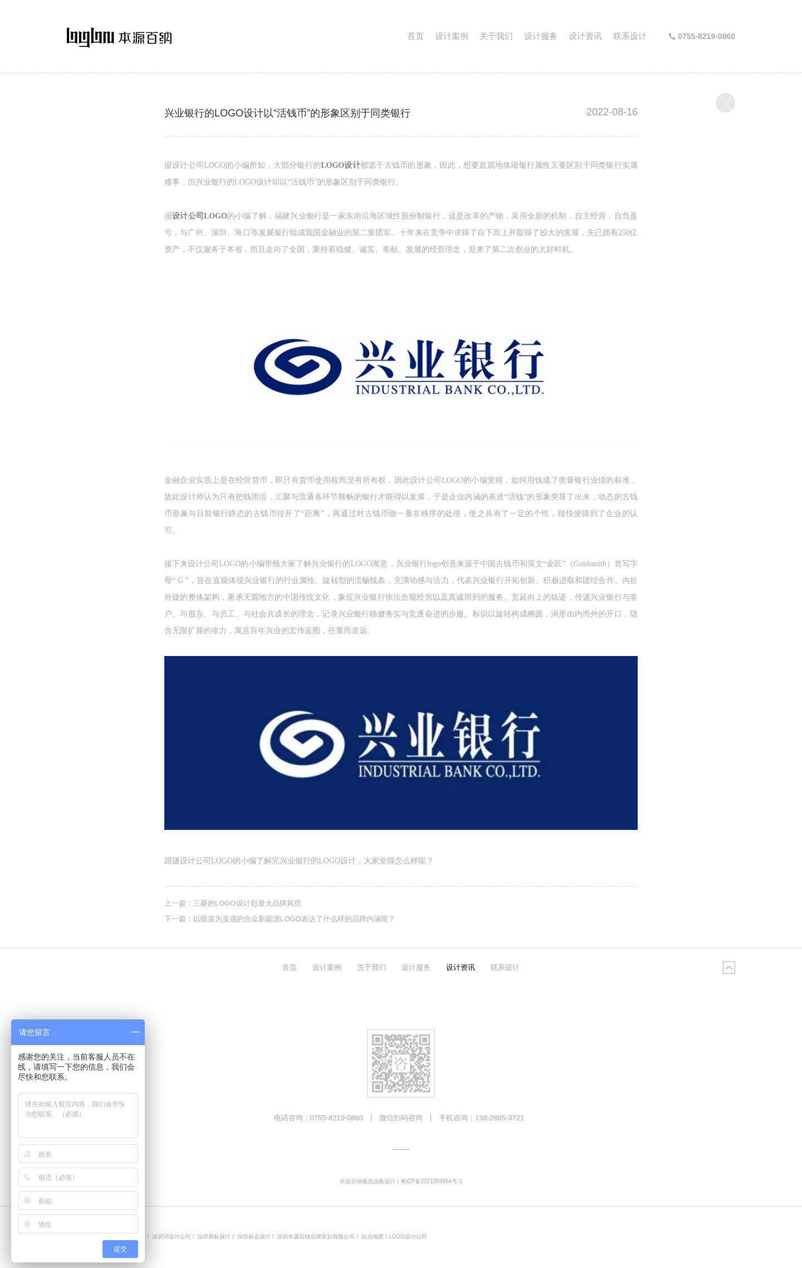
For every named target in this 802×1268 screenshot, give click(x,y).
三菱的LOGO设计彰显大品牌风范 (247, 903)
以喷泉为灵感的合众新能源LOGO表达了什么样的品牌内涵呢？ (294, 919)
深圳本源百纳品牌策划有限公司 (316, 1236)
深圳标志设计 (254, 1236)
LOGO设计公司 (408, 1236)
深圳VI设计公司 (171, 1236)
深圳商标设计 (214, 1236)
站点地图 (372, 1236)
